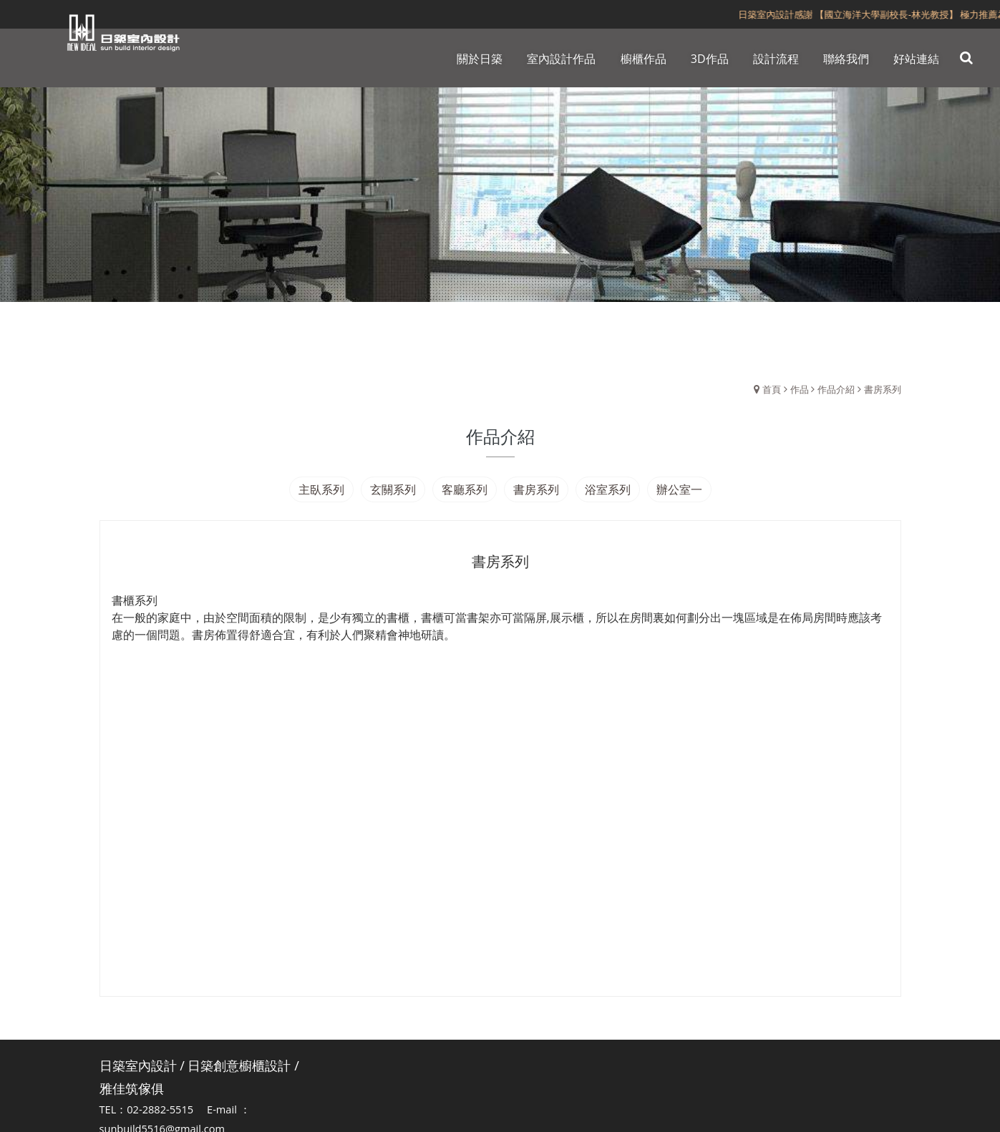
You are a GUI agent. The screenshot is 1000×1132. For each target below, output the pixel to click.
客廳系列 (464, 489)
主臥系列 (321, 489)
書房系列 (882, 389)
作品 (799, 389)
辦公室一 (679, 489)
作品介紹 (836, 389)
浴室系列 (608, 489)
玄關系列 (393, 489)
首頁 (771, 389)
